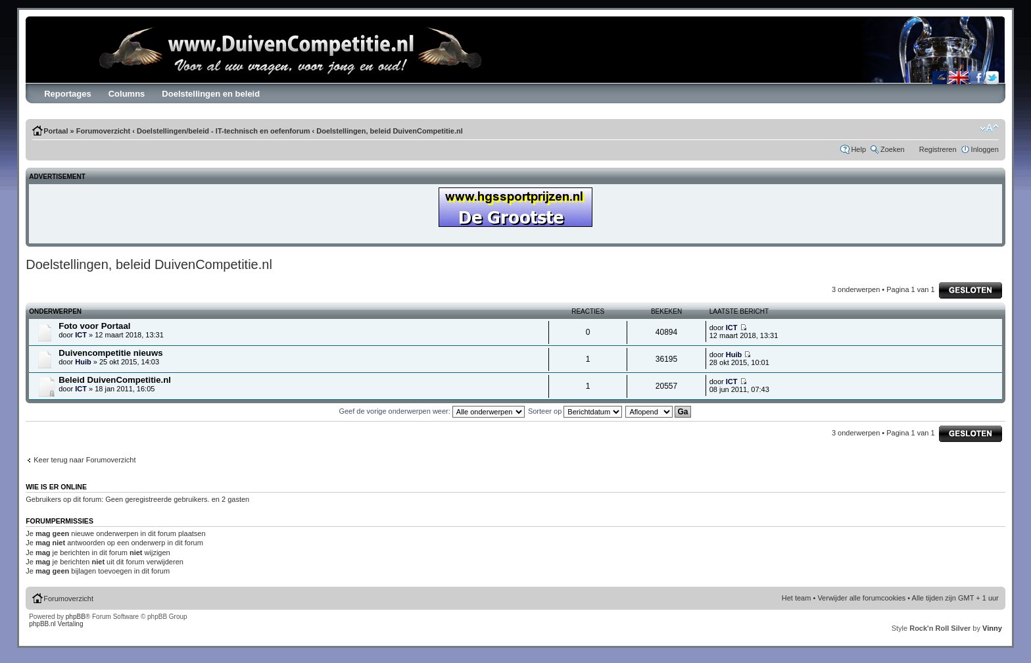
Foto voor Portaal (94, 326)
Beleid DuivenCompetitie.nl (115, 380)
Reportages (67, 94)
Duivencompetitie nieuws (110, 353)
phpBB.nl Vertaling (56, 623)
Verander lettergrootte (989, 128)
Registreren (938, 149)
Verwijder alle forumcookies (861, 598)
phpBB (75, 616)
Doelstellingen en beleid (211, 94)
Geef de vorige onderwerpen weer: (431, 411)
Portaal (55, 131)
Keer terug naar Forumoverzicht (84, 460)
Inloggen (985, 149)
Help (858, 149)
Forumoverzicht (103, 131)
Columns (126, 94)
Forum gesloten (970, 290)
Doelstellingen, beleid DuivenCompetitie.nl (389, 131)
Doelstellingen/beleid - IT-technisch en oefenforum (223, 131)
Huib (83, 362)
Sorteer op (575, 411)
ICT (81, 335)
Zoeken (892, 149)
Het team (796, 598)
